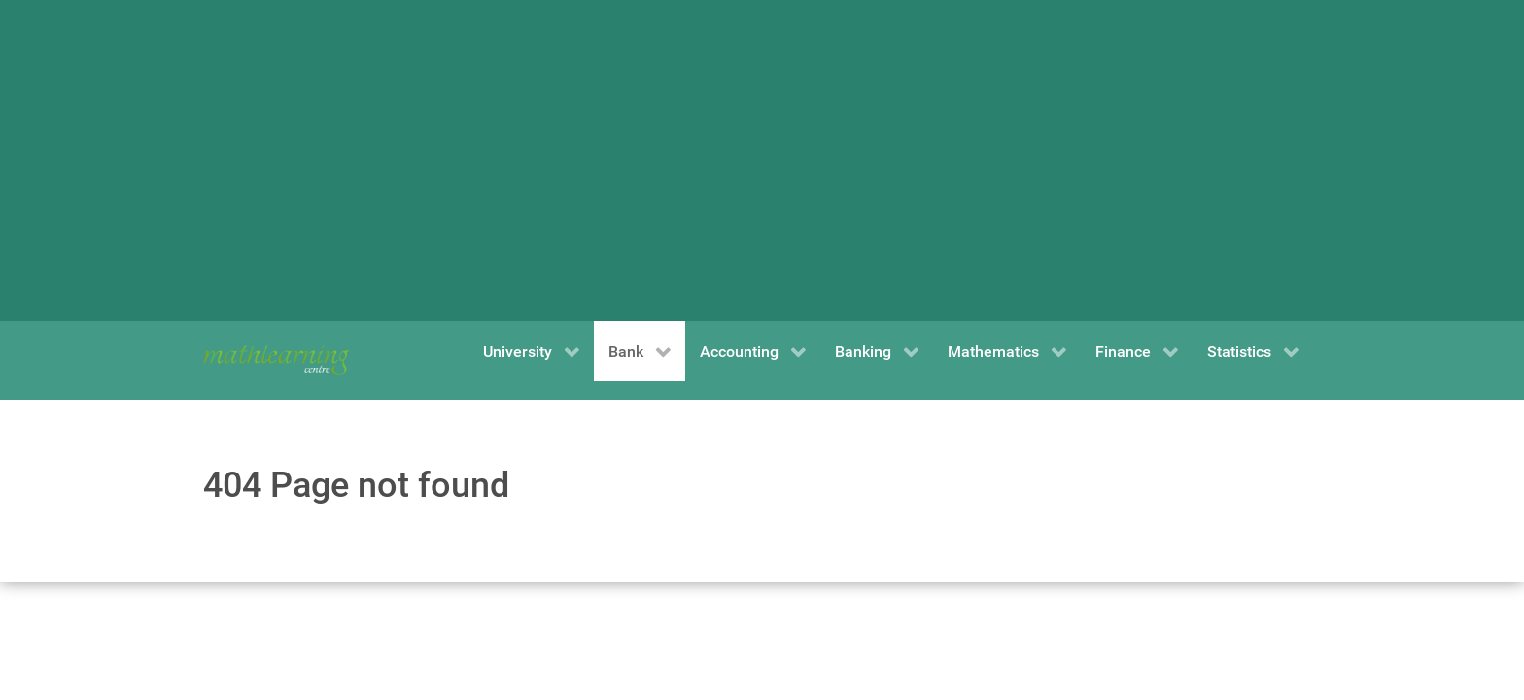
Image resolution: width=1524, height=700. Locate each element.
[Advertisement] (762, 160)
